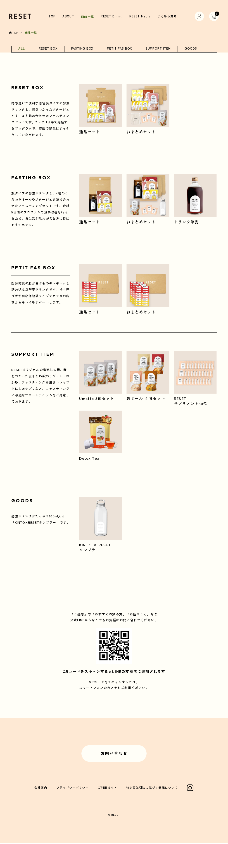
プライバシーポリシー (72, 788)
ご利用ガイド (107, 788)
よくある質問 (166, 16)
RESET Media (139, 16)
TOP (52, 16)
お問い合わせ (114, 753)
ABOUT (68, 16)
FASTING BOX (82, 48)
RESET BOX (48, 48)
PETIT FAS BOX (119, 48)
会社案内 (40, 788)
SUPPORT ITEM (158, 48)
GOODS (191, 48)
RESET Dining (111, 16)
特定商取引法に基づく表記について (152, 788)
